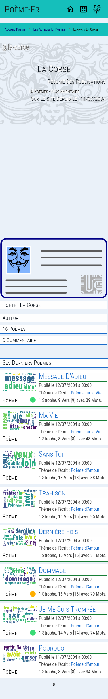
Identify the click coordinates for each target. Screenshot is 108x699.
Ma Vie (48, 415)
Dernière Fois (58, 531)
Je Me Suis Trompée (67, 609)
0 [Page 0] (54, 684)
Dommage (52, 570)
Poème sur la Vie (86, 393)
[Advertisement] (54, 181)
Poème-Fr (22, 9)
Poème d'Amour (85, 470)
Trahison (52, 493)
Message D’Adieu (62, 376)
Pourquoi (52, 648)
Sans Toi (51, 454)
